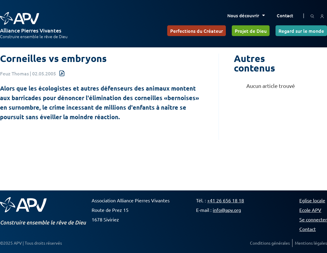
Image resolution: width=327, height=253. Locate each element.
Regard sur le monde (301, 30)
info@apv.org (227, 210)
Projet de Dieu (251, 30)
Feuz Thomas (14, 73)
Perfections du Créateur (196, 30)
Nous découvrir (246, 15)
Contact (285, 15)
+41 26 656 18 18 (225, 200)
